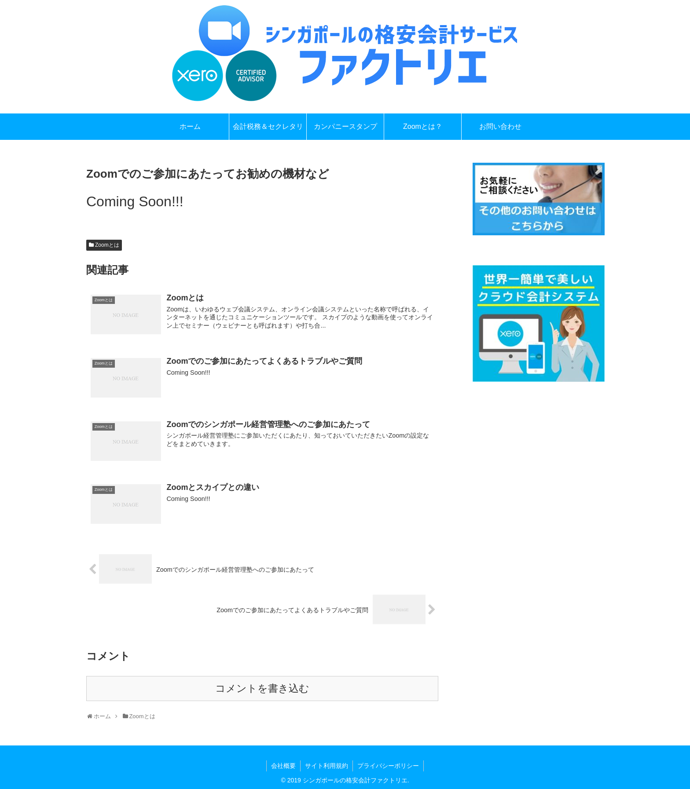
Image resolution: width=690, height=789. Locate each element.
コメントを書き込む (262, 688)
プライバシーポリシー (388, 765)
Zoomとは (107, 245)
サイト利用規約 (326, 765)
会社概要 (283, 765)
